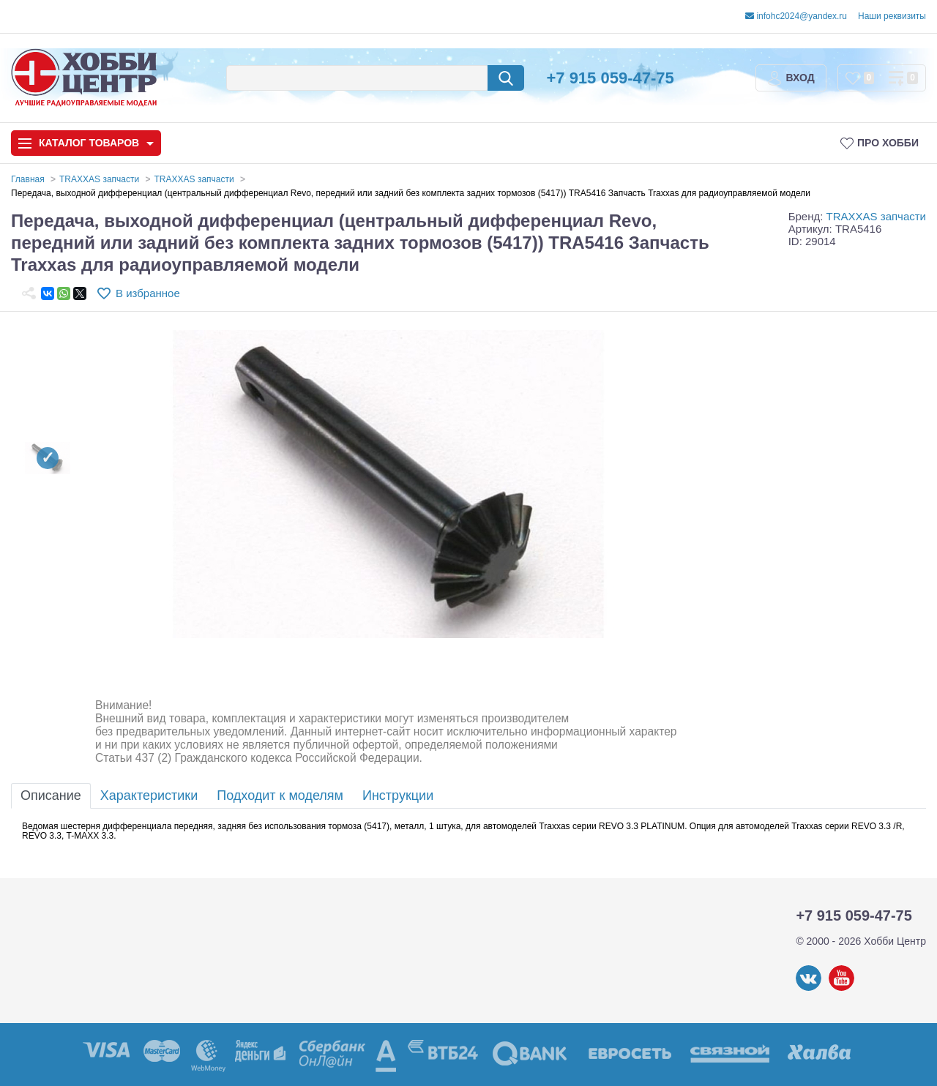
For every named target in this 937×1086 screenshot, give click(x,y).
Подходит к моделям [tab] (280, 795)
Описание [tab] (50, 795)
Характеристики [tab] (149, 795)
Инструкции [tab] (397, 795)
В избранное (148, 293)
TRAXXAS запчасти (876, 216)
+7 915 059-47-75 (609, 78)
